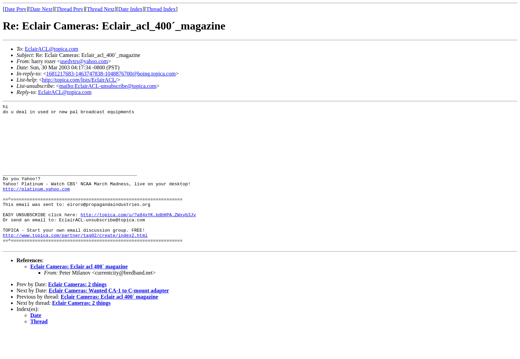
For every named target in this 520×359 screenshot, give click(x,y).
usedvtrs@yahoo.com (84, 61)
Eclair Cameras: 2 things (77, 313)
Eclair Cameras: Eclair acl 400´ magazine (79, 295)
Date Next (41, 9)
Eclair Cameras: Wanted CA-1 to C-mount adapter (109, 319)
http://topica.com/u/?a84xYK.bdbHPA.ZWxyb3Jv (138, 237)
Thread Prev (69, 9)
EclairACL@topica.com (51, 49)
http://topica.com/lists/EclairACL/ (79, 80)
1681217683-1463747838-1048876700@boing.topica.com (110, 74)
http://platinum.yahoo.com (36, 206)
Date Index (130, 9)
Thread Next (101, 9)
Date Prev (15, 9)
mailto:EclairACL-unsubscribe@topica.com (107, 86)
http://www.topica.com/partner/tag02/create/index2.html (75, 262)
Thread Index (161, 9)
